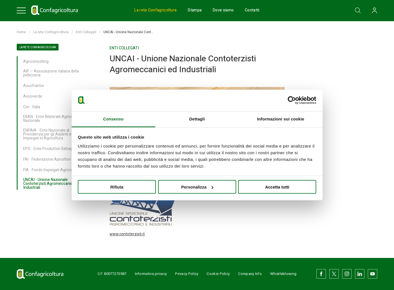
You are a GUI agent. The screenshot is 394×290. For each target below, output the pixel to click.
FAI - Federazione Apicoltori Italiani (53, 160)
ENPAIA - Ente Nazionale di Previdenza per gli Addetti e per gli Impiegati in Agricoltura (53, 135)
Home (21, 32)
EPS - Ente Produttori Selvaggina (51, 149)
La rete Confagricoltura (155, 10)
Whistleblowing (283, 273)
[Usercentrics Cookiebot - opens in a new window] (291, 100)
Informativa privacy (151, 273)
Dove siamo (223, 10)
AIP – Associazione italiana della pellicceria (51, 73)
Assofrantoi (33, 86)
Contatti (252, 10)
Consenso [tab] (113, 118)
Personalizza (197, 187)
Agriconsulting (36, 62)
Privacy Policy (186, 273)
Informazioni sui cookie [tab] (280, 118)
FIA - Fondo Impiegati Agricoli (48, 170)
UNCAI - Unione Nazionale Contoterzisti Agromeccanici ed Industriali (51, 184)
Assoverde (32, 97)
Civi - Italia (31, 107)
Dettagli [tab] (197, 118)
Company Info (250, 273)
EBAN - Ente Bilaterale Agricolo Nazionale (49, 119)
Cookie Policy (218, 273)
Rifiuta (117, 187)
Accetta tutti (277, 187)
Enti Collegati (86, 32)
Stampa (195, 10)
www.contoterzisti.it (127, 234)
